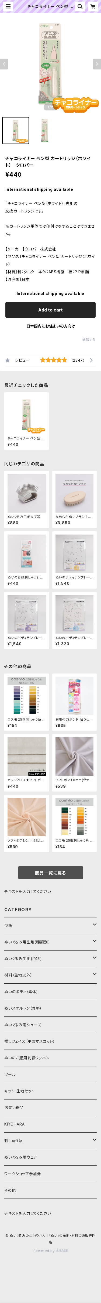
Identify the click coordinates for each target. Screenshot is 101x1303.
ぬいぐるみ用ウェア (20, 1157)
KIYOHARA (14, 1124)
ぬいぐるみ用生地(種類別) (27, 942)
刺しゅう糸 (13, 1140)
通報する (89, 340)
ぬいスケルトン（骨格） (23, 1008)
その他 (10, 1190)
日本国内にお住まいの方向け (50, 326)
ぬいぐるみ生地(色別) (23, 958)
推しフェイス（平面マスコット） (29, 1041)
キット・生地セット (19, 1091)
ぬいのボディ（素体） (21, 991)
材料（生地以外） (18, 975)
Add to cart (50, 310)
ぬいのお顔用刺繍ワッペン (27, 1058)
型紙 (8, 925)
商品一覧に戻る (50, 873)
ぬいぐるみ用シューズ (22, 1024)
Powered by (50, 1251)
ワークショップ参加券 (22, 1173)
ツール (10, 1074)
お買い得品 (14, 1107)
